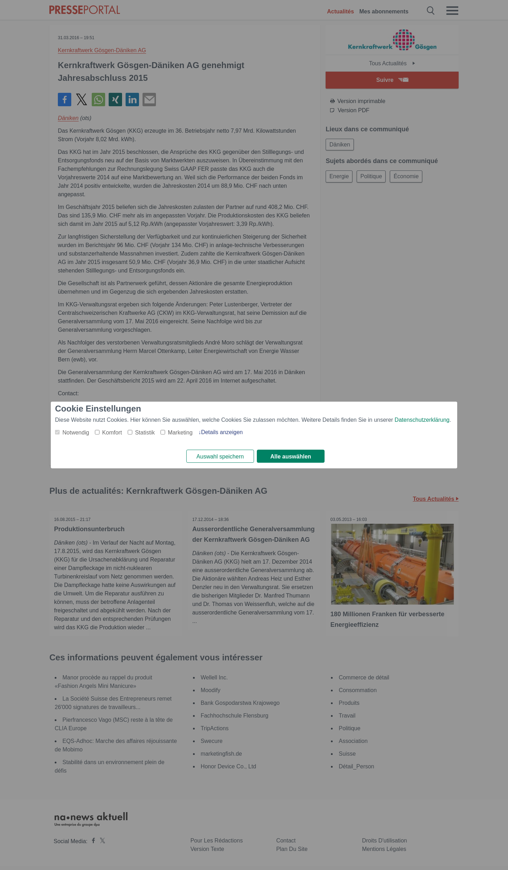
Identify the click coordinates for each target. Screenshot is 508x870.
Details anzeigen (222, 432)
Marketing (180, 432)
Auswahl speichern (220, 457)
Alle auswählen (290, 457)
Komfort (112, 432)
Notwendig (75, 432)
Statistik (145, 432)
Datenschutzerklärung (422, 419)
